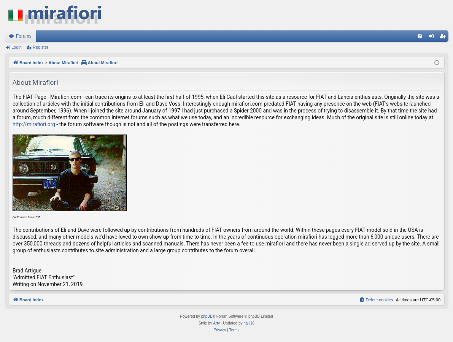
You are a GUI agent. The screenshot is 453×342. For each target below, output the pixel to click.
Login (16, 47)
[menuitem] (420, 36)
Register (40, 47)
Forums (24, 36)
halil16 (248, 323)
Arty (216, 323)
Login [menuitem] (433, 37)
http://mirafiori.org (34, 124)
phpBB (207, 316)
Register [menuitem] (444, 37)
